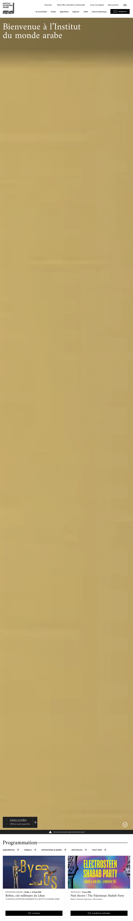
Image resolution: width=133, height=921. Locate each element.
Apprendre (64, 11)
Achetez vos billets (18, 820)
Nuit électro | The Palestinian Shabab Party (97, 895)
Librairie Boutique (99, 11)
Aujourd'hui (9, 850)
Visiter (53, 11)
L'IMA (85, 11)
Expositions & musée (51, 850)
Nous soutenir (113, 5)
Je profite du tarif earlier (101, 913)
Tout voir (97, 850)
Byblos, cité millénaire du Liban (25, 895)
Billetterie (123, 11)
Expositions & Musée (13, 892)
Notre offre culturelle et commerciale (71, 5)
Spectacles (76, 850)
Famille (28, 850)
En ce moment (41, 11)
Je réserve (36, 913)
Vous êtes (48, 5)
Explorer (75, 11)
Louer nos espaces (97, 5)
